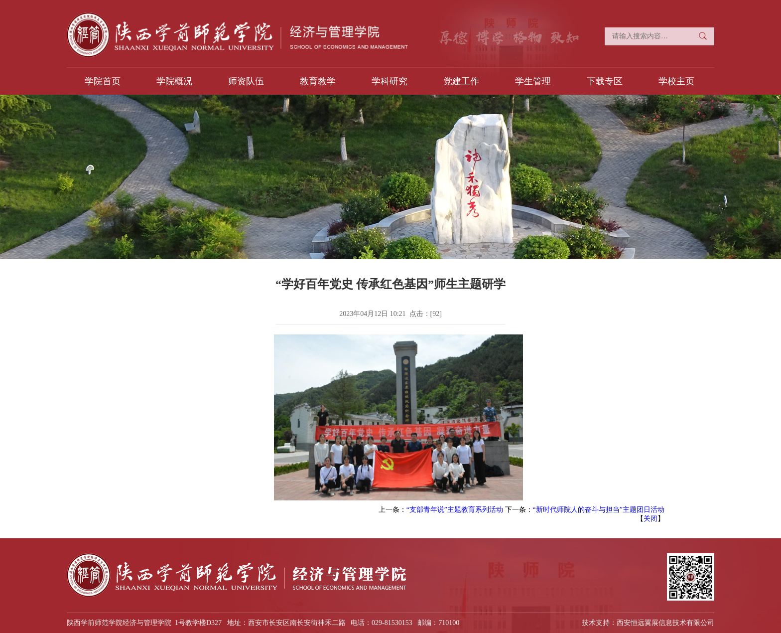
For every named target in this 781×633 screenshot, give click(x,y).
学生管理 (533, 81)
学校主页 (676, 81)
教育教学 (318, 81)
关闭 (650, 518)
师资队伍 (246, 81)
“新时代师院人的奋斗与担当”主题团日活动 (598, 509)
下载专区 (605, 81)
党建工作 (461, 81)
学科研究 (389, 81)
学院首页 (103, 81)
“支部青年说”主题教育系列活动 (454, 509)
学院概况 (174, 81)
